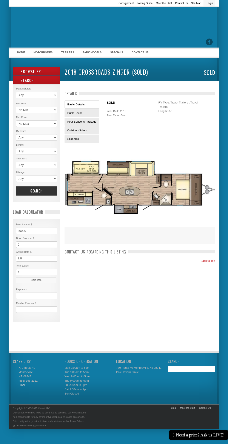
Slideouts (73, 138)
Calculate (36, 280)
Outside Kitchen (77, 130)
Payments (21, 289)
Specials (116, 52)
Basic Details (76, 104)
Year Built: (21, 158)
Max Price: (21, 117)
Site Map (196, 3)
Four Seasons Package (81, 121)
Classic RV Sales (45, 28)
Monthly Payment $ (26, 303)
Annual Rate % (24, 252)
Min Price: (21, 103)
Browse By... (30, 71)
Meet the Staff (164, 3)
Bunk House (75, 113)
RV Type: (21, 131)
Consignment (126, 3)
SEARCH (25, 80)
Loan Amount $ (24, 224)
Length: (20, 144)
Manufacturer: (23, 88)
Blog (173, 408)
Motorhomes (42, 54)
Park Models (92, 52)
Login (210, 3)
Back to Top (206, 260)
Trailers (67, 54)
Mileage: (20, 172)
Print (70, 238)
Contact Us (181, 3)
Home (21, 52)
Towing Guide (145, 3)
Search (36, 190)
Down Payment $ (25, 238)
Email (22, 385)
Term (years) (22, 265)
